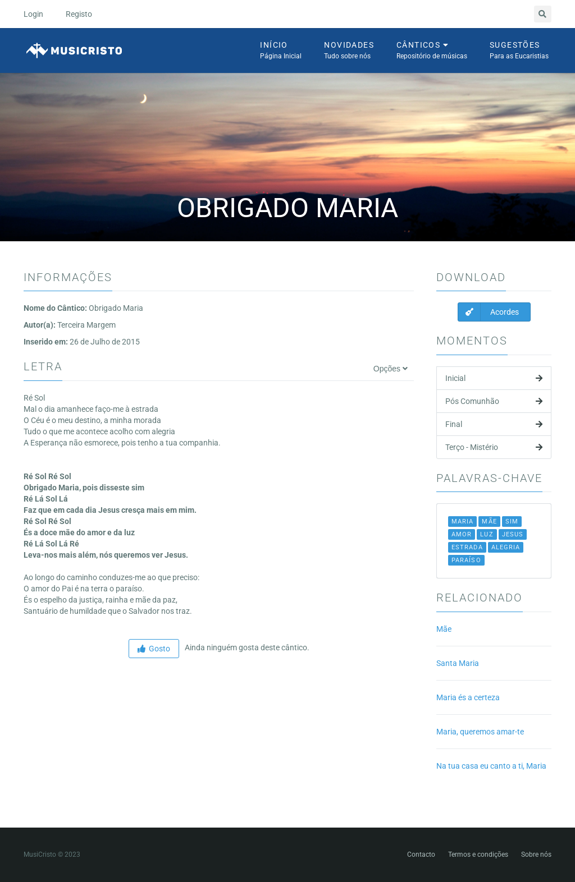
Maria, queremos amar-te (480, 731)
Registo (79, 14)
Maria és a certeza (468, 697)
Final (493, 424)
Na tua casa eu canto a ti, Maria (491, 765)
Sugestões (519, 51)
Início (281, 51)
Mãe (443, 628)
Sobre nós (536, 854)
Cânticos (431, 51)
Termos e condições (478, 854)
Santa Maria (457, 663)
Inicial (493, 378)
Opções (390, 368)
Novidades (349, 51)
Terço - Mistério (493, 447)
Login (33, 14)
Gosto (154, 648)
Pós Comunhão (493, 401)
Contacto (421, 854)
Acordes (488, 312)
